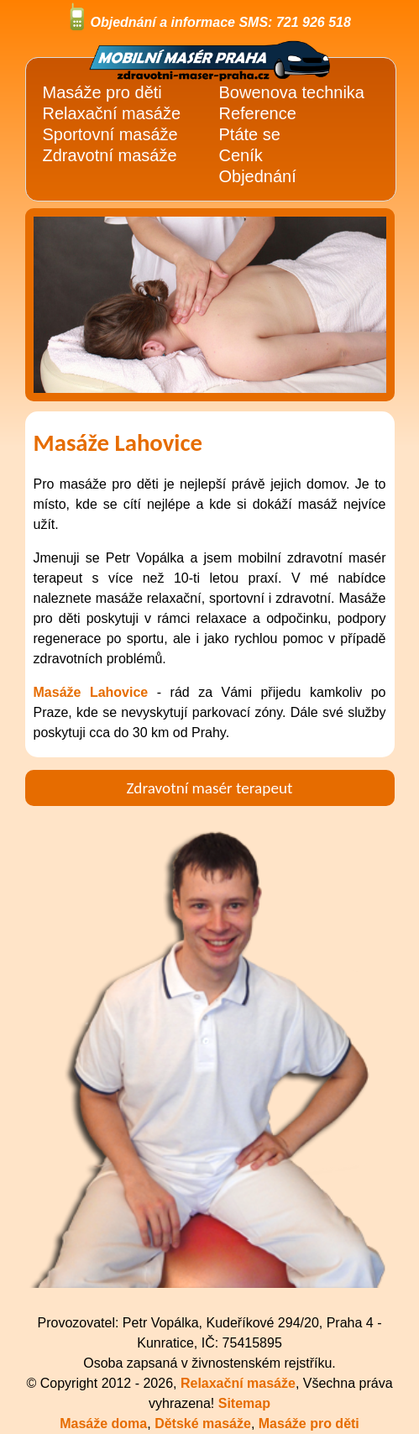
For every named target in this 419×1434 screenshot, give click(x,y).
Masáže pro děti (309, 1423)
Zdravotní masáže (110, 155)
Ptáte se (249, 134)
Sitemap (244, 1403)
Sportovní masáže (110, 134)
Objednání (257, 176)
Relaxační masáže (112, 113)
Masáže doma (103, 1423)
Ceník (241, 155)
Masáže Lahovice (91, 692)
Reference (257, 113)
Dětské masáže (203, 1423)
